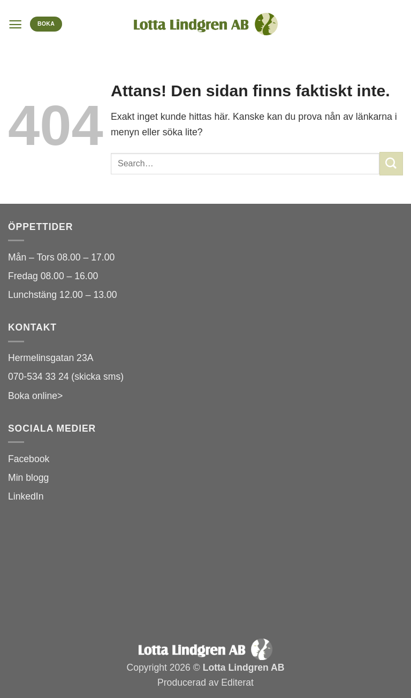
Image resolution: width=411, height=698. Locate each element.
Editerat (237, 682)
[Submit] (391, 163)
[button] (15, 24)
